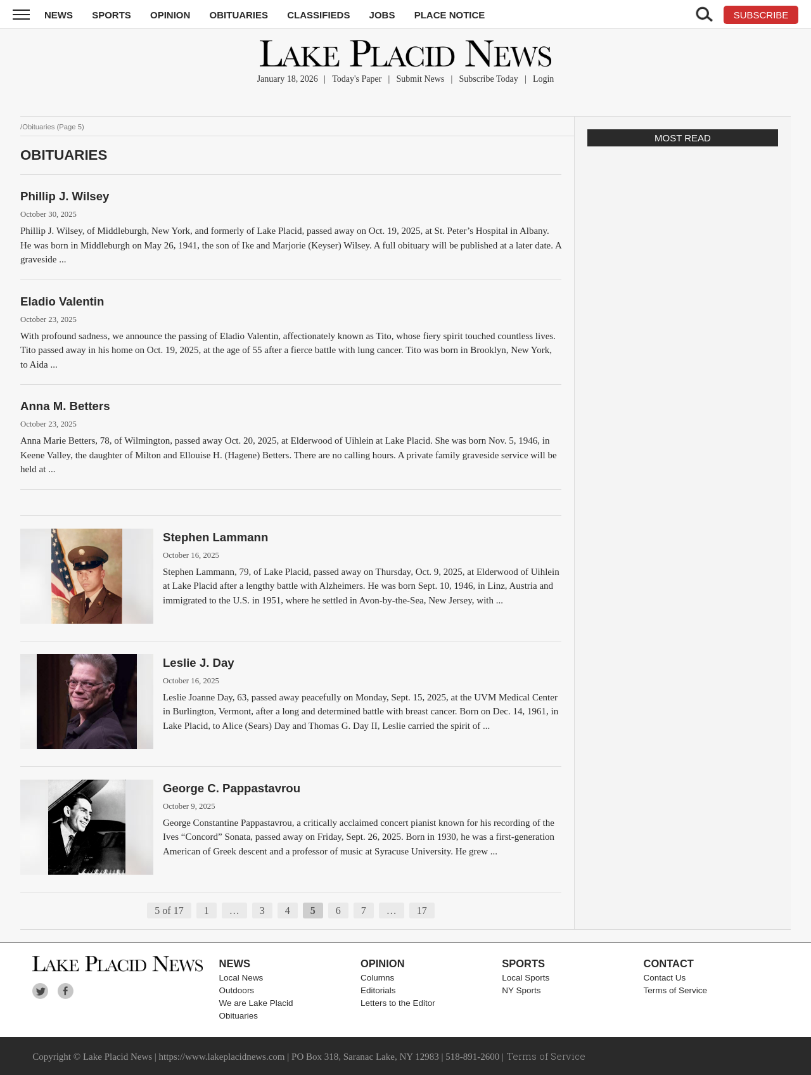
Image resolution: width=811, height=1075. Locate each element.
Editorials (378, 990)
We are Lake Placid (256, 1003)
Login (543, 79)
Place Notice (449, 15)
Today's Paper (356, 79)
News (58, 15)
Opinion (170, 15)
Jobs (382, 15)
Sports (111, 15)
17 (422, 910)
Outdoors (237, 990)
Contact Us (665, 977)
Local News (241, 977)
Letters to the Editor (398, 1003)
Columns (377, 977)
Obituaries (239, 15)
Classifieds (318, 15)
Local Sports (525, 977)
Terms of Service (676, 990)
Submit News (420, 79)
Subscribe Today (488, 79)
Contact (669, 963)
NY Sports (521, 990)
